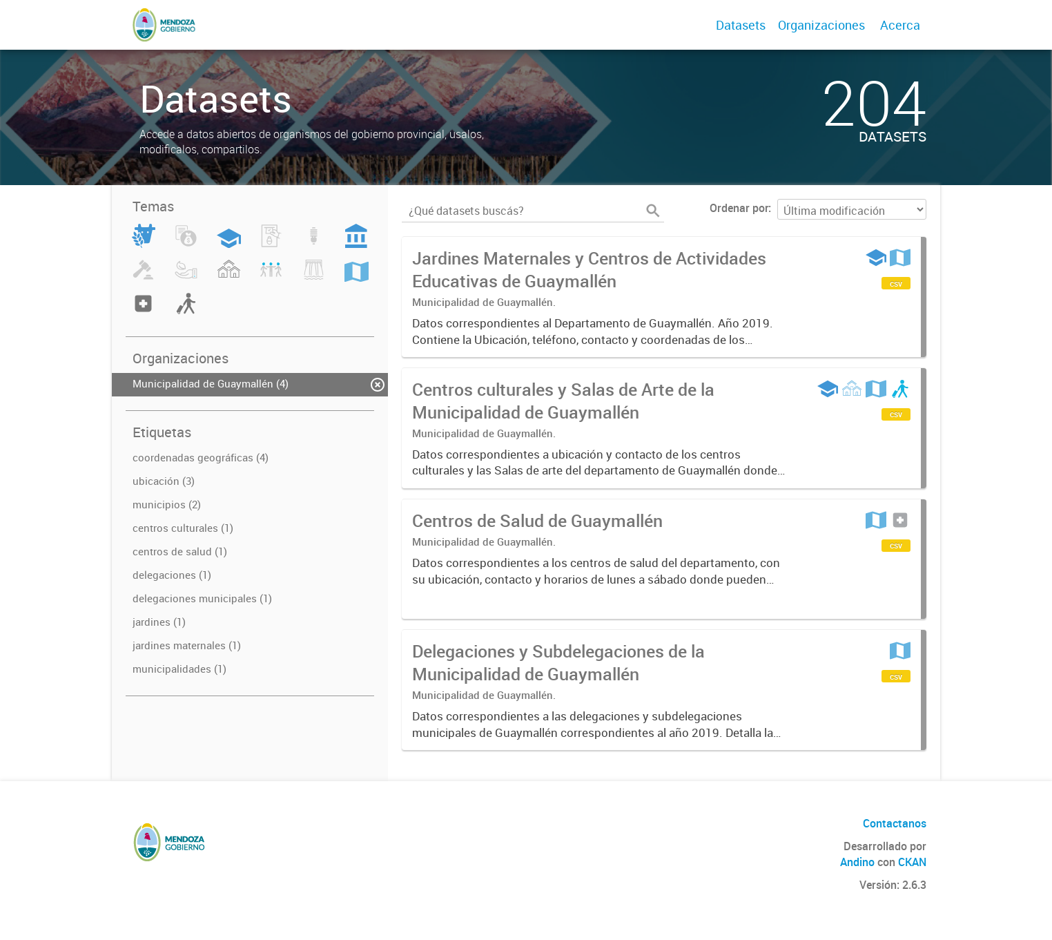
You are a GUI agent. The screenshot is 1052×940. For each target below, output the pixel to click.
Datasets (741, 25)
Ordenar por (739, 208)
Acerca (900, 25)
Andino (857, 862)
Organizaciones (821, 25)
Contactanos (894, 823)
